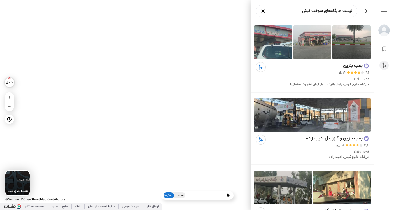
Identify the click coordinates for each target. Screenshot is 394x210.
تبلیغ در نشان (60, 206)
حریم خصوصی (130, 206)
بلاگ (77, 206)
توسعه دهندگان (34, 206)
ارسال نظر (153, 206)
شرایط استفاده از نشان (101, 206)
